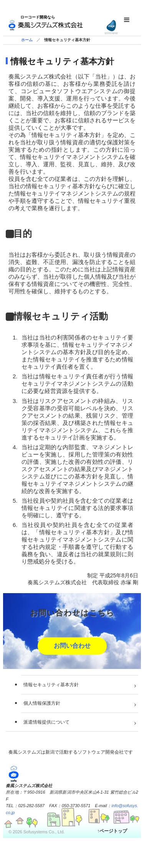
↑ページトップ (112, 831)
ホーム (27, 40)
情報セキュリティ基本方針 (51, 684)
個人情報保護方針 (41, 703)
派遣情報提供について (46, 722)
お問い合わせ (72, 645)
